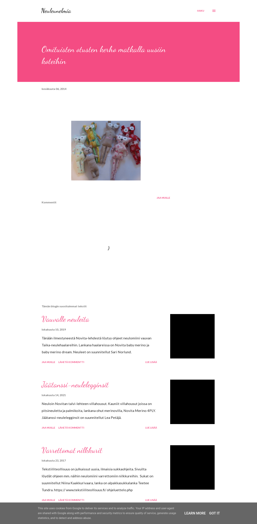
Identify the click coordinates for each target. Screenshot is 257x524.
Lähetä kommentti (71, 362)
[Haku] (200, 11)
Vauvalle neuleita (65, 319)
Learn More (195, 513)
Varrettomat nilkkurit (72, 450)
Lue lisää (151, 362)
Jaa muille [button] (163, 197)
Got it (214, 513)
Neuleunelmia (56, 10)
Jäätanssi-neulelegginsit (75, 384)
